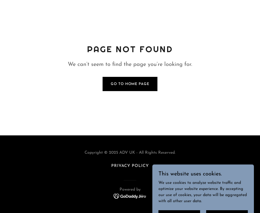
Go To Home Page (130, 84)
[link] (130, 196)
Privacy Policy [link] (130, 166)
